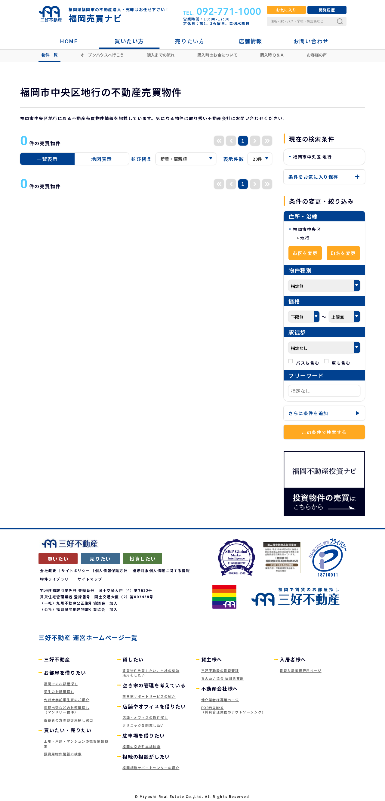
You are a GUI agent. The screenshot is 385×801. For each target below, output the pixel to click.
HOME (69, 41)
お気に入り (286, 9)
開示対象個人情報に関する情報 (161, 570)
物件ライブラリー (56, 578)
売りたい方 (190, 41)
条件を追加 (324, 413)
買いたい (58, 558)
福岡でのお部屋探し (61, 683)
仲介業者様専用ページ (220, 699)
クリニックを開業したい (143, 725)
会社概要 (48, 570)
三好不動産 (57, 659)
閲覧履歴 (327, 9)
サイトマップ (90, 578)
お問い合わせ (311, 41)
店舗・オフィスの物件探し (145, 717)
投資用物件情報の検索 (63, 753)
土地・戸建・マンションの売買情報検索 (76, 743)
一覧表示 (47, 158)
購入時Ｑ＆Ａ (272, 55)
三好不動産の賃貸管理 (220, 670)
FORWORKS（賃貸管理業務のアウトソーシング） (233, 709)
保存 (324, 177)
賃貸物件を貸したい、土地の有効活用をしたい (150, 672)
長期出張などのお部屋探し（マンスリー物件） (66, 709)
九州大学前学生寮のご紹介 (66, 699)
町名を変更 (343, 253)
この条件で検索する (324, 432)
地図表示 (101, 158)
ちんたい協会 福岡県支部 (222, 678)
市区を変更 (305, 253)
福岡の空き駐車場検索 (141, 746)
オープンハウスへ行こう (102, 55)
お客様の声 (317, 55)
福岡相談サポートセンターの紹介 (150, 767)
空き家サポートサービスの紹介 (148, 696)
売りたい (100, 558)
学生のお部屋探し (59, 691)
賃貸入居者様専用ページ (301, 670)
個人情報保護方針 (111, 570)
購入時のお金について (217, 55)
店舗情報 (250, 41)
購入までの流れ (161, 55)
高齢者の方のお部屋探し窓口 (68, 720)
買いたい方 (129, 41)
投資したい (142, 558)
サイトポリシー (75, 570)
